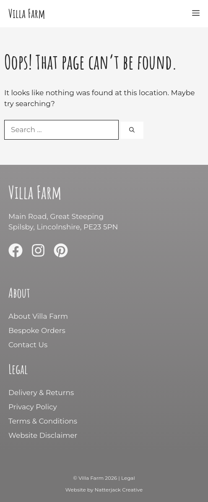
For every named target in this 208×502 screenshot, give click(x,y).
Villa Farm (26, 13)
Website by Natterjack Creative (104, 489)
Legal (128, 478)
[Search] (131, 130)
